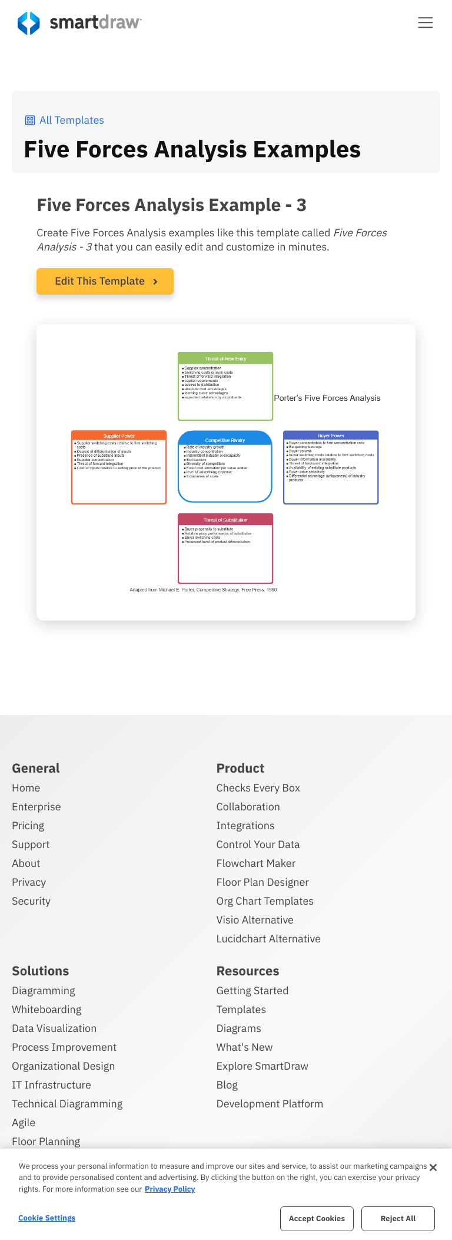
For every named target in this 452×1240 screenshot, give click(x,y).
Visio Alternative (255, 919)
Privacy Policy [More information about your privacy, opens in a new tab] (170, 1189)
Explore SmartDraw (262, 1066)
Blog (227, 1084)
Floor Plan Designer (263, 882)
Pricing (28, 825)
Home (26, 787)
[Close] (433, 1167)
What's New (245, 1047)
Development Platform (270, 1103)
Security (31, 901)
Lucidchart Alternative (269, 938)
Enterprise (36, 806)
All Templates (64, 120)
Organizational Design (63, 1066)
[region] (226, 1194)
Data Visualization (54, 1028)
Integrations (246, 825)
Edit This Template (100, 281)
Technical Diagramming (67, 1103)
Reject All (398, 1218)
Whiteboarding (46, 1009)
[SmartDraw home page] (80, 23)
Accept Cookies (317, 1218)
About (26, 863)
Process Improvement (64, 1047)
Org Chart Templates (265, 901)
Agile (23, 1122)
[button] (425, 22)
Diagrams (239, 1028)
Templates (242, 1009)
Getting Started (253, 990)
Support (31, 844)
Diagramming (43, 990)
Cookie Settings (46, 1218)
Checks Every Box (259, 787)
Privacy (29, 882)
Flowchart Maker (256, 863)
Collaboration (248, 806)
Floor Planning (46, 1141)
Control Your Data (258, 844)
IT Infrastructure (51, 1084)
